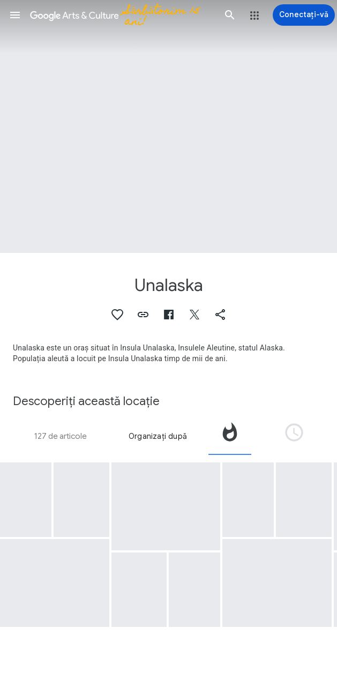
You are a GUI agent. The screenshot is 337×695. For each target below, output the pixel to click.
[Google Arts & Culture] (122, 15)
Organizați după (158, 436)
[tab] (229, 436)
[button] (15, 15)
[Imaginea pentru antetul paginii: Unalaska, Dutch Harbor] (168, 126)
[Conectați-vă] (304, 15)
